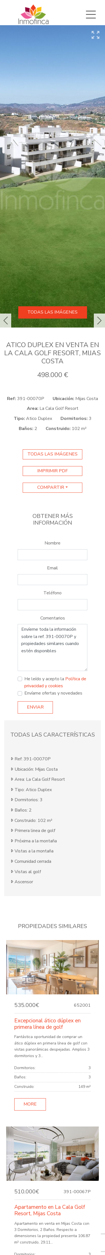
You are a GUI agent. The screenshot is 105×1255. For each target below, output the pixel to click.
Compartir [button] (50, 487)
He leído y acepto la (55, 682)
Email (52, 568)
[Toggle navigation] (90, 14)
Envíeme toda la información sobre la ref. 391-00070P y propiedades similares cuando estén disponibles (52, 647)
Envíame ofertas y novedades (53, 693)
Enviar (35, 707)
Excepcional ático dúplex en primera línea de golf (47, 1024)
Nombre (52, 543)
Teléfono (52, 593)
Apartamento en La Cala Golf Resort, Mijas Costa (49, 1210)
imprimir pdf (52, 471)
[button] (5, 321)
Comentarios (52, 618)
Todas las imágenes (52, 312)
